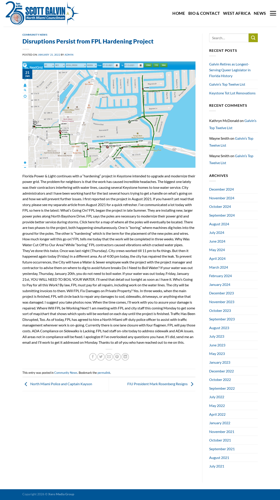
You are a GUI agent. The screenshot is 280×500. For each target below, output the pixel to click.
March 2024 (218, 267)
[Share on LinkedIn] (125, 357)
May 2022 (217, 405)
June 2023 (217, 345)
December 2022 (221, 371)
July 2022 (216, 397)
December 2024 (221, 189)
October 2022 (220, 379)
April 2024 (217, 258)
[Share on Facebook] (93, 357)
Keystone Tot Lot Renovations (232, 93)
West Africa (237, 13)
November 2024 (221, 198)
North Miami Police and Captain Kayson (57, 384)
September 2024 (222, 215)
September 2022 (222, 388)
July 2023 (216, 336)
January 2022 (219, 423)
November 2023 (221, 302)
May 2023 (217, 353)
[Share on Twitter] (101, 357)
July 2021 (216, 466)
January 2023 (219, 362)
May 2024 (217, 250)
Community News (35, 34)
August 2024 (219, 224)
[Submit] (253, 37)
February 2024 (220, 276)
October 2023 (220, 310)
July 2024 (216, 232)
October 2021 (220, 440)
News (260, 13)
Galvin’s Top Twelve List (227, 84)
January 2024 (219, 284)
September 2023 (222, 319)
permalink (104, 372)
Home (178, 13)
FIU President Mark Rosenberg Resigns (161, 384)
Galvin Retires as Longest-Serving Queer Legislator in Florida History (230, 70)
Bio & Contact (204, 13)
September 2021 (222, 449)
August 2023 (219, 328)
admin (69, 54)
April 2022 (217, 414)
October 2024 (220, 206)
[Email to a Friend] (109, 357)
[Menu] (273, 13)
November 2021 (221, 431)
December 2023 (221, 293)
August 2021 (219, 457)
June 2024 (217, 241)
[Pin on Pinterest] (117, 357)
